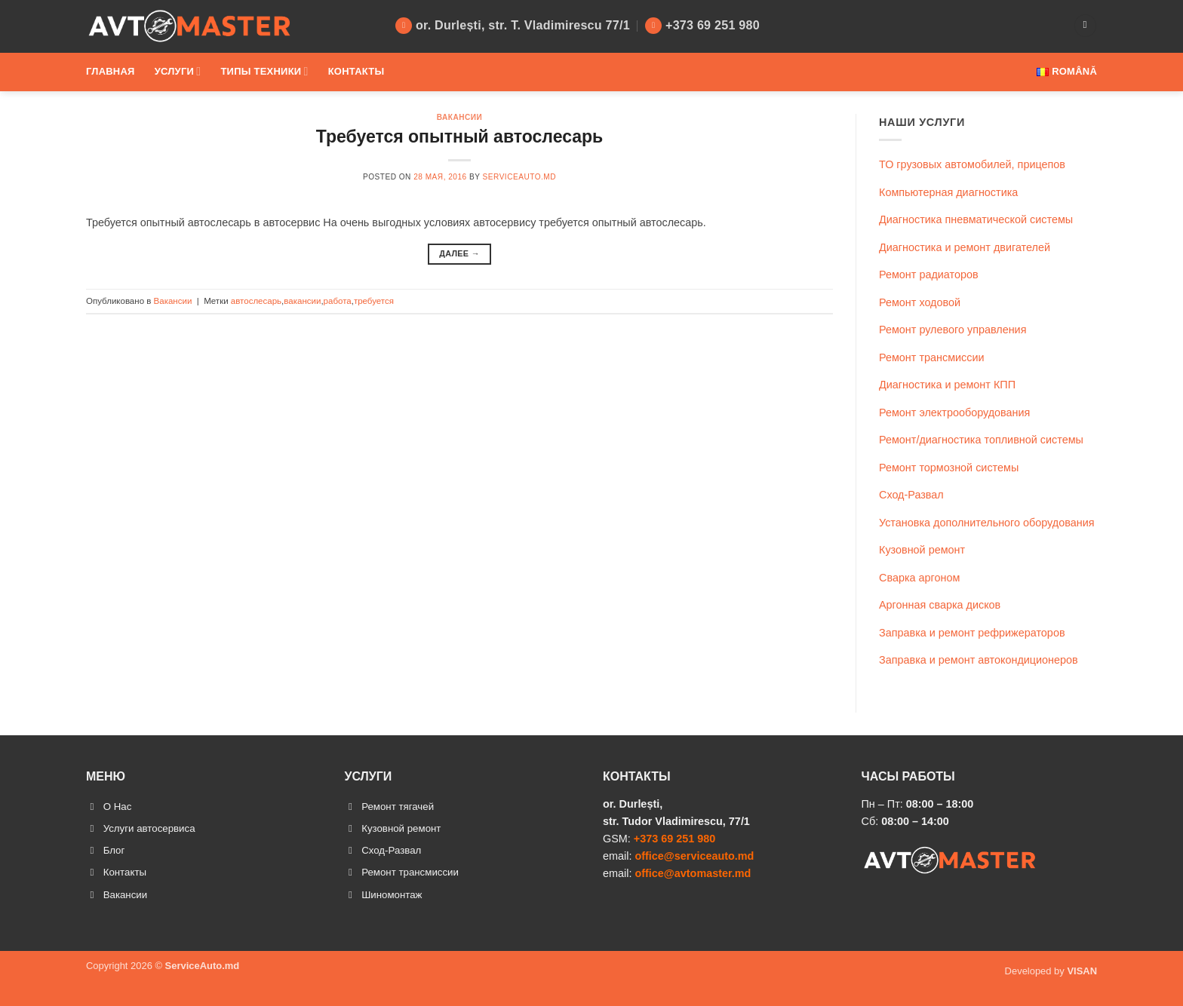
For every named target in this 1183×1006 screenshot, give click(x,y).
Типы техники (264, 71)
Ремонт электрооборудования (954, 412)
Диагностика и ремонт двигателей (964, 247)
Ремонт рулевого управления (952, 330)
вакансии (302, 300)
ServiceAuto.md (519, 177)
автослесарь (256, 300)
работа (338, 300)
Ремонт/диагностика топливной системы (981, 440)
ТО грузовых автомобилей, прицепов (972, 164)
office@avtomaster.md (693, 873)
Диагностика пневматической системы (976, 219)
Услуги (178, 71)
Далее (459, 253)
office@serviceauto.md (694, 856)
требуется (374, 300)
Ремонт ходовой (919, 302)
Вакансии (460, 117)
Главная (110, 71)
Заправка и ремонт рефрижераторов (972, 633)
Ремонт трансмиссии (932, 357)
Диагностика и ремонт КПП (947, 385)
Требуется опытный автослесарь (460, 136)
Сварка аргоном (919, 578)
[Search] (1085, 25)
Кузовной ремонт (922, 550)
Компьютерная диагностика (948, 192)
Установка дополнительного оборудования (987, 523)
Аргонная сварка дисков (939, 605)
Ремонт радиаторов (929, 274)
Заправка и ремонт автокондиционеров (978, 660)
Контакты (356, 71)
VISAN (1082, 980)
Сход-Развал (911, 495)
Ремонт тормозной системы (949, 468)
